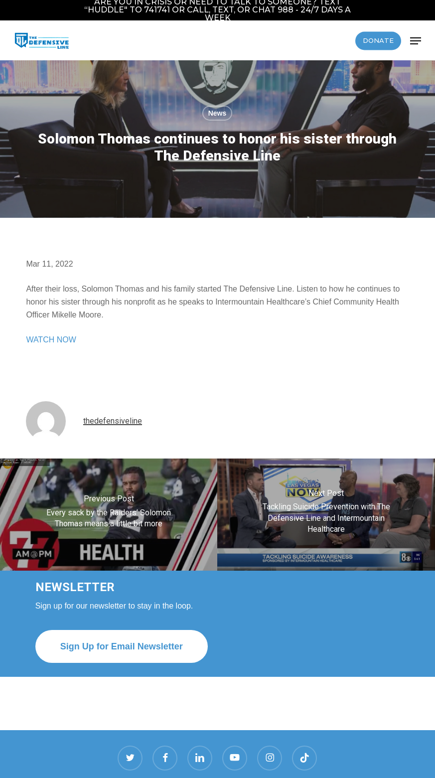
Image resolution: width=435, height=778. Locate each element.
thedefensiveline (112, 421)
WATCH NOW (51, 339)
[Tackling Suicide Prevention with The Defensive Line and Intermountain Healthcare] (326, 515)
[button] (415, 41)
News (217, 113)
